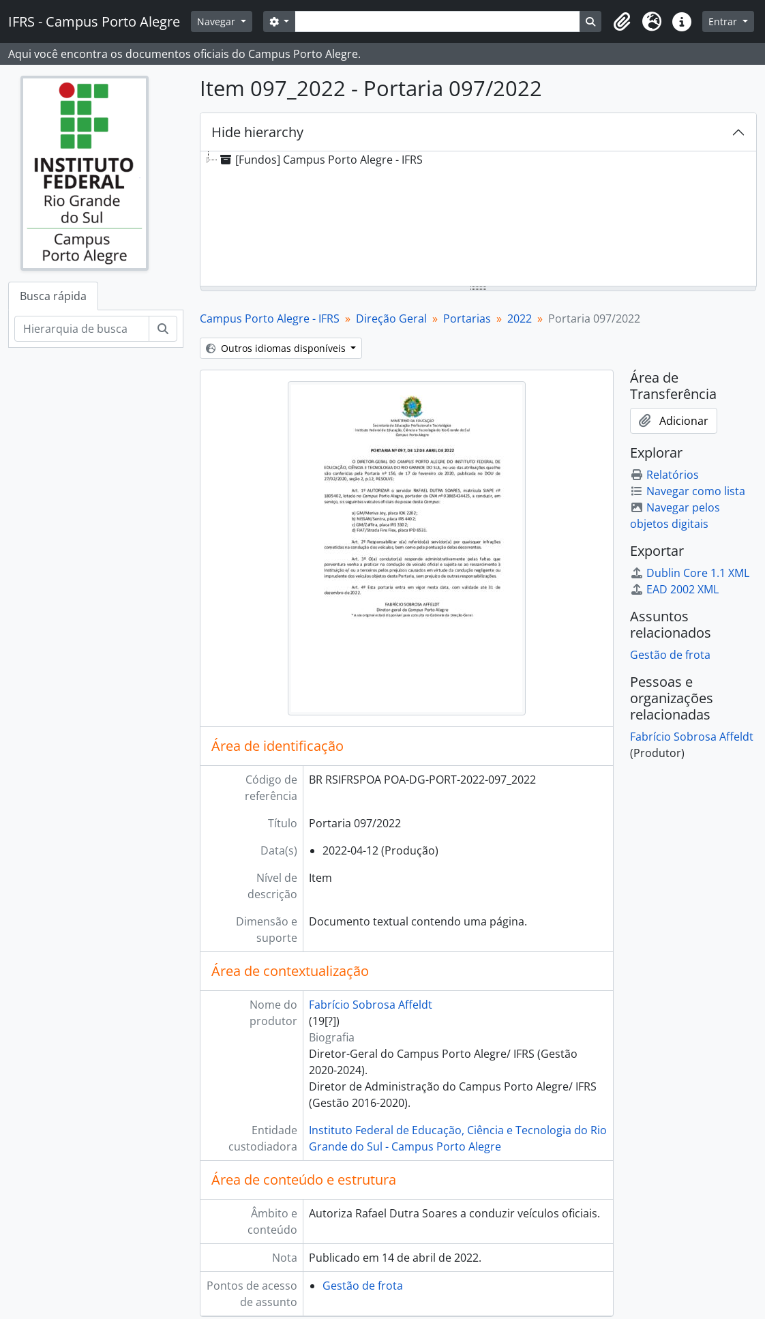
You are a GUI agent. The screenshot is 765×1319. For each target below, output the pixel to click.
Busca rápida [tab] (53, 295)
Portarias (467, 318)
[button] (622, 22)
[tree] (478, 219)
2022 (519, 318)
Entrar (724, 21)
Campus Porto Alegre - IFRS (270, 318)
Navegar (217, 21)
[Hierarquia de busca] (81, 329)
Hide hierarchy (257, 132)
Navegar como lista (687, 491)
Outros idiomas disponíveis (277, 348)
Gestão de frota (362, 1285)
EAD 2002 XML (674, 589)
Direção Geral (391, 318)
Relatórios (664, 474)
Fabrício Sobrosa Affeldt (370, 1004)
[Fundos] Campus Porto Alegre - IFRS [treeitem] (320, 159)
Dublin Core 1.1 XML (689, 572)
